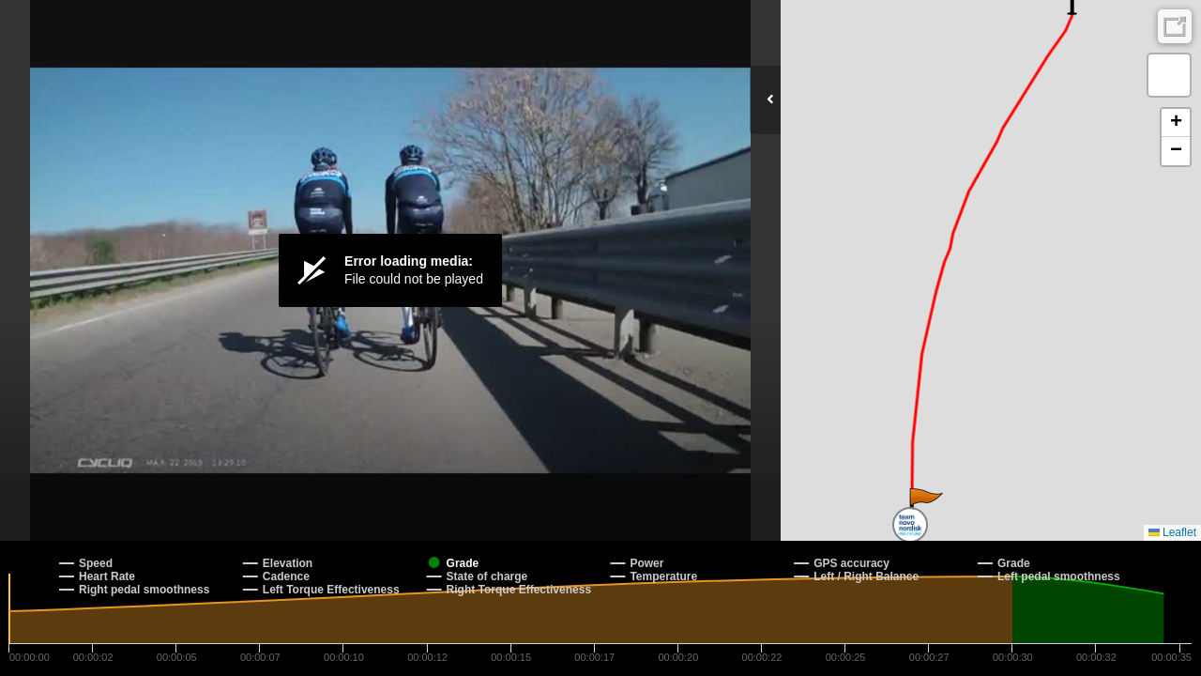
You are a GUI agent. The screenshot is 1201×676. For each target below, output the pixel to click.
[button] (924, 507)
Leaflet (1172, 532)
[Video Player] (390, 270)
